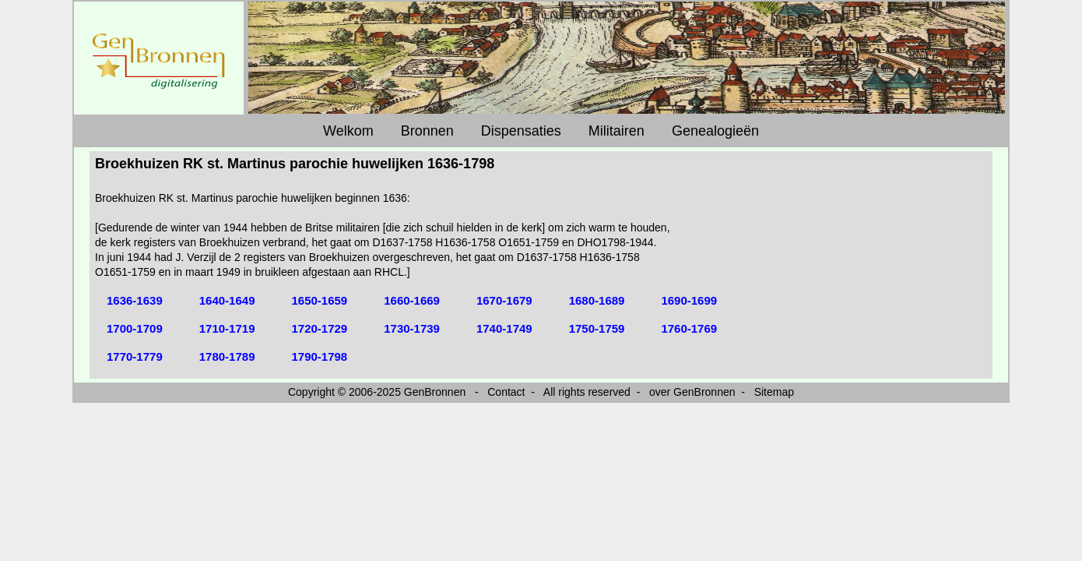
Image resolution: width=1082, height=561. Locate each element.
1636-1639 (135, 300)
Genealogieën (715, 131)
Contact (506, 392)
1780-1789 (227, 356)
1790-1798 (319, 356)
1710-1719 (227, 328)
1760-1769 (689, 328)
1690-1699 (689, 300)
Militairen (616, 131)
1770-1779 (135, 356)
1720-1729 (319, 328)
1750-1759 (597, 328)
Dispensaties (521, 131)
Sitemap (774, 392)
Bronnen (427, 131)
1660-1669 (412, 300)
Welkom (348, 131)
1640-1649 (227, 300)
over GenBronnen (692, 392)
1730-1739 (412, 328)
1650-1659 (319, 300)
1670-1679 (504, 300)
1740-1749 (504, 328)
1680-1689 (597, 300)
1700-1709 (135, 328)
